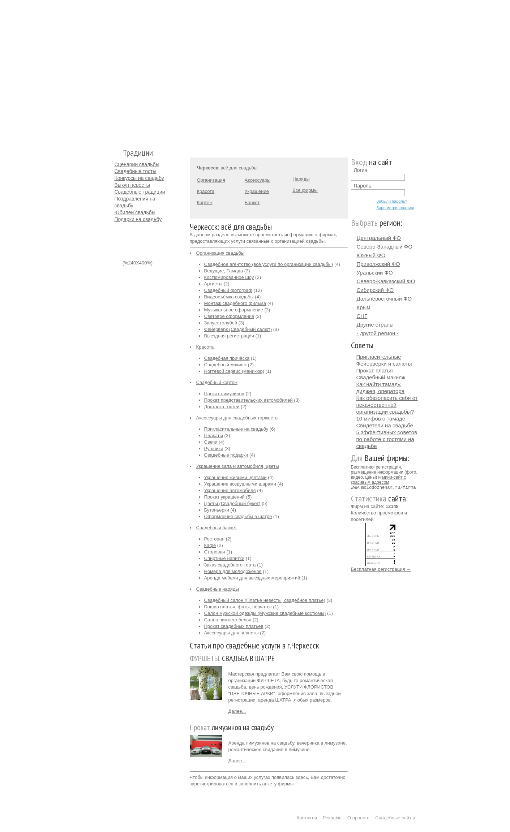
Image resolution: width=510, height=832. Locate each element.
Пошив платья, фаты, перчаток (238, 606)
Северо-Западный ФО (384, 246)
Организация (211, 180)
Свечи (211, 442)
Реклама (332, 817)
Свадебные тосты (136, 171)
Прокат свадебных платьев (233, 626)
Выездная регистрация (229, 336)
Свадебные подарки (226, 455)
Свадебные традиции (140, 192)
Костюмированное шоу (229, 277)
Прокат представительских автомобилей (248, 400)
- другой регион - (378, 333)
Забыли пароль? (392, 201)
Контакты (307, 817)
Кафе (210, 545)
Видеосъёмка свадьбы (229, 296)
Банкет (252, 202)
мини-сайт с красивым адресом (378, 480)
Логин (361, 170)
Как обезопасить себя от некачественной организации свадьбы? (387, 405)
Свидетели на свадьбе (384, 425)
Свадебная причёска (227, 358)
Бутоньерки (216, 510)
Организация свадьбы (220, 253)
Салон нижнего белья (228, 619)
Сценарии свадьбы (137, 164)
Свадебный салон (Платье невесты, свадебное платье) (264, 600)
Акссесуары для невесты (231, 632)
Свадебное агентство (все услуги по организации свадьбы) (268, 264)
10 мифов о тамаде (381, 418)
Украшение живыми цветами (235, 477)
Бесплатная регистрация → (381, 569)
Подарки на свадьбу (138, 219)
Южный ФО (371, 255)
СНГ (362, 316)
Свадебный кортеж (217, 382)
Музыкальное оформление (233, 309)
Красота (206, 191)
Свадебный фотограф (228, 290)
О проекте (358, 817)
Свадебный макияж (225, 364)
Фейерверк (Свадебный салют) (238, 329)
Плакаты (213, 435)
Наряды (301, 179)
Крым (363, 307)
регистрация (388, 467)
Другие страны (375, 325)
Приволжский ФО (378, 264)
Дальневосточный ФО (384, 299)
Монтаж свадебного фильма (235, 303)
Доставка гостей (222, 406)
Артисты (213, 283)
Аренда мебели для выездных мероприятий (252, 578)
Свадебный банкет (216, 527)
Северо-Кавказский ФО (386, 281)
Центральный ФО (379, 238)
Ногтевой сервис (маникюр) (234, 371)
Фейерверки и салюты (384, 364)
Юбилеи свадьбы (135, 212)
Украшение (257, 191)
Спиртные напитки (224, 558)
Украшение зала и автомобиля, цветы (237, 466)
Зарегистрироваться (395, 208)
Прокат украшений (224, 497)
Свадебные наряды (217, 589)
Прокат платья (374, 370)
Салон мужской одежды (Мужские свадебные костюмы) (265, 613)
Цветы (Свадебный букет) (232, 503)
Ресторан (214, 539)
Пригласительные (378, 357)
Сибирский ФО (375, 290)
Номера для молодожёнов (233, 571)
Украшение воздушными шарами (240, 484)
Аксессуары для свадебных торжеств (237, 418)
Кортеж (205, 202)
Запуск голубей (220, 323)
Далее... (237, 711)
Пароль (363, 186)
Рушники (213, 448)
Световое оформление (229, 316)
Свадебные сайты (395, 817)
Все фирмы (304, 190)
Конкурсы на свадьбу (139, 178)
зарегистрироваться (211, 783)
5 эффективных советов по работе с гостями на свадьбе (386, 439)
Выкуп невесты (132, 185)
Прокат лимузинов (224, 393)
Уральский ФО (375, 273)
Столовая (214, 552)
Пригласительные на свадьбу (236, 429)
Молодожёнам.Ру (117, 70)
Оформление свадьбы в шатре (238, 516)
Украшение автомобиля (230, 490)
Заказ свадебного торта (230, 565)
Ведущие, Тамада (223, 270)
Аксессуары (257, 180)
